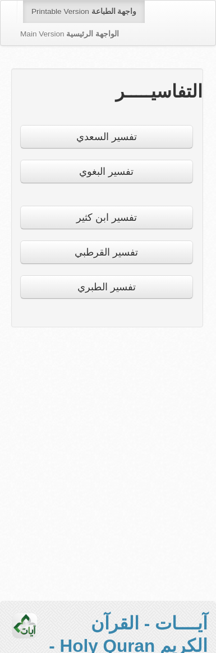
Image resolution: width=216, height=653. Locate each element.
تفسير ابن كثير (106, 217)
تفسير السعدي (106, 136)
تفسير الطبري (106, 287)
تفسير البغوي (106, 171)
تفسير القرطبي (106, 252)
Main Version (69, 34)
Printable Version (83, 11)
